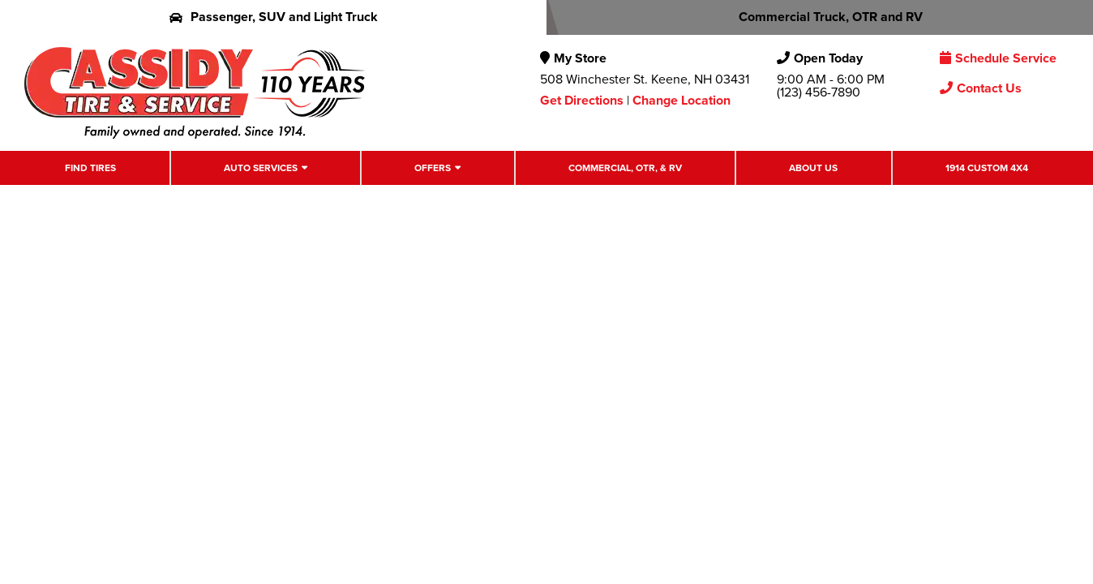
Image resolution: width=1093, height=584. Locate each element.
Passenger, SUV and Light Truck (273, 16)
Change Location (681, 100)
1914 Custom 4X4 (986, 168)
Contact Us (981, 88)
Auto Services (261, 168)
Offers (432, 168)
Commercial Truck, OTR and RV (820, 16)
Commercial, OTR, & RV (625, 168)
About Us (813, 168)
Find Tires (90, 168)
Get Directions (582, 100)
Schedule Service (998, 58)
